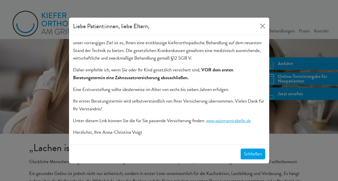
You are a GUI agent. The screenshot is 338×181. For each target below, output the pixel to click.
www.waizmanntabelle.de (228, 120)
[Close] (262, 26)
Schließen (253, 153)
